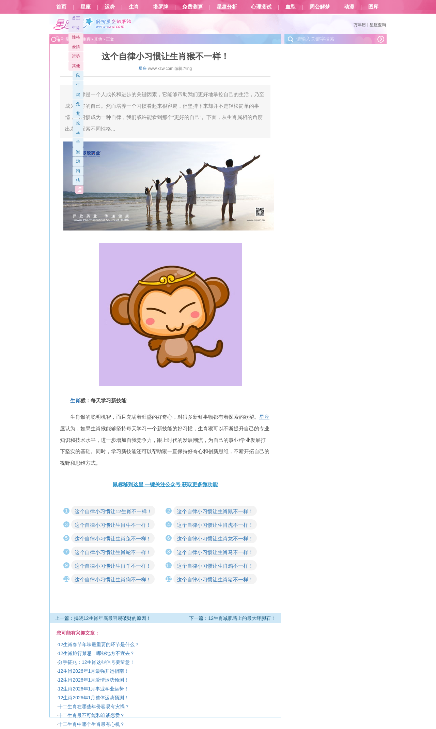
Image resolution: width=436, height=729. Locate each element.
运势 (110, 7)
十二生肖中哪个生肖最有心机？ (91, 724)
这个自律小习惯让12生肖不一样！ (113, 511)
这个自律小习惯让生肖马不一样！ (215, 552)
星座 (85, 7)
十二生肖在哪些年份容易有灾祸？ (93, 706)
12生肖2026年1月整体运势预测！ (93, 697)
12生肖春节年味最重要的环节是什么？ (99, 644)
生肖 (134, 7)
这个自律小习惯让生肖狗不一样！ (113, 579)
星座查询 (378, 25)
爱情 (76, 46)
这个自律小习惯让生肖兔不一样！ (113, 538)
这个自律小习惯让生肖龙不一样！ (215, 538)
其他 (76, 65)
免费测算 (192, 7)
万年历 (360, 25)
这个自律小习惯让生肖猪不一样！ (215, 579)
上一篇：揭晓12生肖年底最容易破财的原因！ (103, 618)
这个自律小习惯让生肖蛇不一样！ (113, 552)
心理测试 (261, 7)
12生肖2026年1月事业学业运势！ (93, 688)
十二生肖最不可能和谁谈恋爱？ (91, 715)
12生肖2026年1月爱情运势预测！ (93, 680)
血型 (290, 7)
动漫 (349, 7)
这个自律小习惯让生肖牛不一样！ (113, 525)
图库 (373, 7)
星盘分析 (227, 7)
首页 (61, 7)
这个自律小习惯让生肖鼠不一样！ (215, 511)
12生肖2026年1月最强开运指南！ (93, 671)
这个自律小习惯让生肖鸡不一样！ (215, 566)
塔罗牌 (160, 7)
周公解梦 (320, 7)
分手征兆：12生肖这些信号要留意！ (96, 662)
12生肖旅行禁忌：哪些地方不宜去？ (96, 653)
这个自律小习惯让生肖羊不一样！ (113, 566)
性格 (76, 37)
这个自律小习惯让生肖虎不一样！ (215, 525)
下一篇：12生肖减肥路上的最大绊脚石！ (232, 618)
